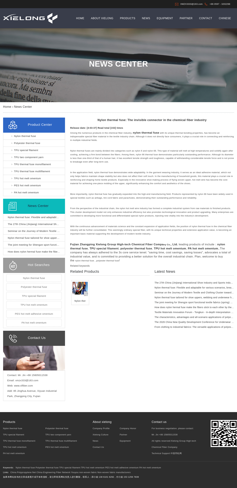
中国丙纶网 (176, 453)
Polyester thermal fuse (27, 143)
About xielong (102, 18)
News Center (23, 106)
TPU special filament (26, 150)
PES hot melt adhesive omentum (34, 313)
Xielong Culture (100, 434)
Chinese (225, 18)
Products (127, 18)
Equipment (165, 18)
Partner (186, 18)
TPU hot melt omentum (27, 178)
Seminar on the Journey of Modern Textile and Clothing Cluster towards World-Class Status (61, 231)
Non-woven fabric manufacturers (114, 472)
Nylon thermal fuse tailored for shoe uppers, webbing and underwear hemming (53, 237)
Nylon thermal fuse (25, 136)
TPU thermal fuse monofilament (32, 164)
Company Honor (128, 428)
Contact (205, 18)
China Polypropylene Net (23, 472)
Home (80, 18)
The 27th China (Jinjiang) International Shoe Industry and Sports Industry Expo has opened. (61, 224)
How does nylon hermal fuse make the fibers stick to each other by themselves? (54, 251)
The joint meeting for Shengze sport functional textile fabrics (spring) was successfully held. (61, 244)
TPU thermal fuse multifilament (32, 171)
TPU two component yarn (29, 157)
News (146, 18)
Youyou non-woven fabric (84, 472)
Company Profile (101, 428)
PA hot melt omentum (26, 192)
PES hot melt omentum (27, 185)
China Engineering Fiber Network (53, 472)
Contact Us (98, 447)
